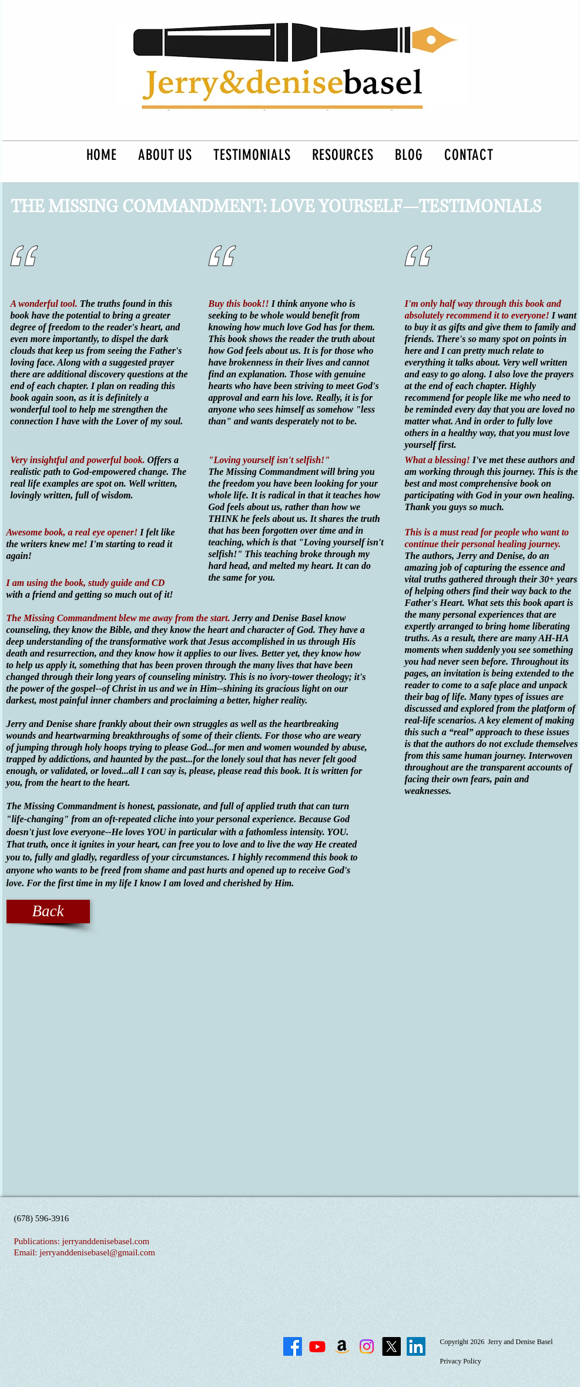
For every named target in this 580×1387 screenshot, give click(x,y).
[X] (391, 1346)
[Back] (48, 911)
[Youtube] (317, 1346)
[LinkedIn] (416, 1346)
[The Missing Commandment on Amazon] (342, 1346)
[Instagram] (366, 1346)
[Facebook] (292, 1346)
